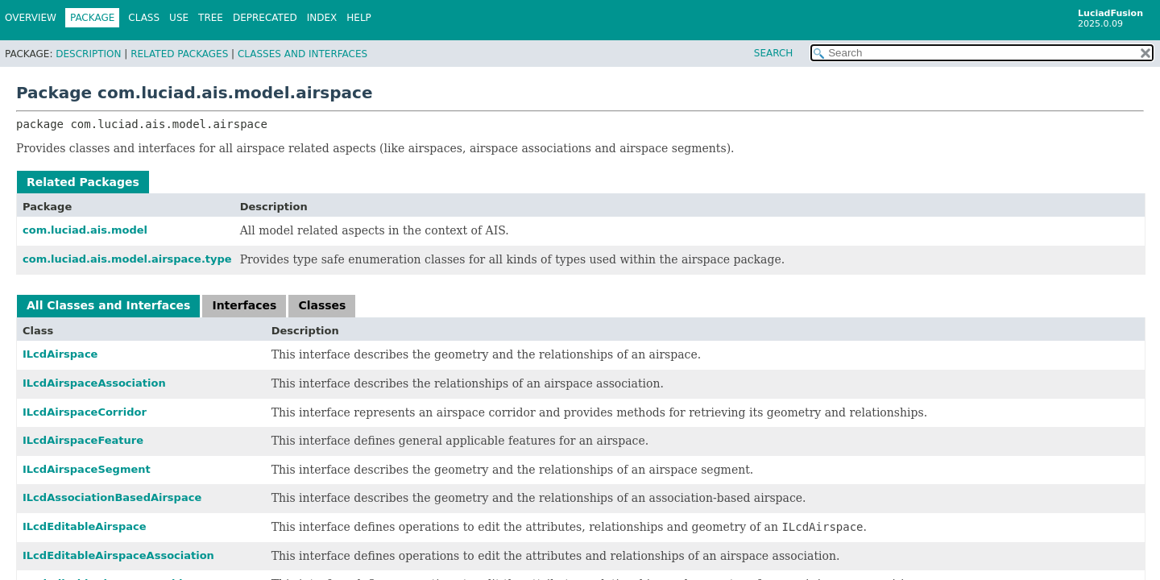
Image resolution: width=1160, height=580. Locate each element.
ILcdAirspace (60, 354)
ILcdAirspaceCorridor (85, 412)
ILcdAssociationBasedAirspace (112, 497)
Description (88, 54)
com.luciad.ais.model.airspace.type (127, 259)
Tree (210, 17)
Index (322, 17)
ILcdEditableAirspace (85, 526)
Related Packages (179, 54)
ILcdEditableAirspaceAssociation (118, 555)
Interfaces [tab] (244, 305)
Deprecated (265, 17)
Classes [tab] (322, 305)
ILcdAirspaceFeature (83, 440)
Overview (30, 17)
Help (358, 17)
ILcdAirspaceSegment (87, 469)
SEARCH (773, 53)
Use (178, 17)
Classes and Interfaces (302, 54)
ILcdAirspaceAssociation (94, 383)
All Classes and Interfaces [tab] (108, 305)
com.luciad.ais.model (85, 230)
